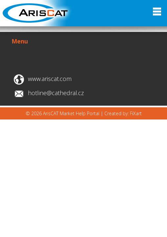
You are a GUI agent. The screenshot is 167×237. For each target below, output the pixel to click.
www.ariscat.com (50, 79)
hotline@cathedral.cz (56, 93)
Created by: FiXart (123, 113)
